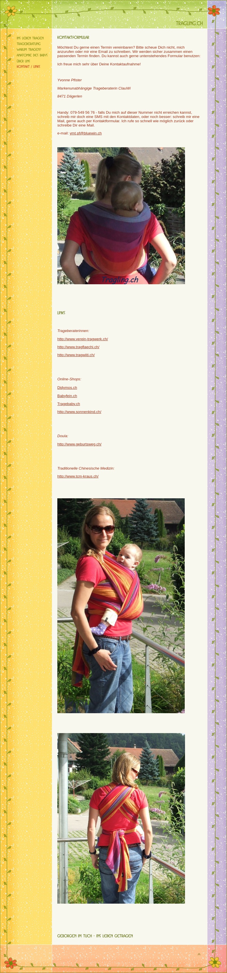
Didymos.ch (67, 387)
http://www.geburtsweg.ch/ (79, 444)
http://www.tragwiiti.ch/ (76, 355)
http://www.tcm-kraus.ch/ (77, 476)
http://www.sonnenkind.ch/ (79, 412)
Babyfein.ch (67, 396)
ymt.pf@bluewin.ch (86, 133)
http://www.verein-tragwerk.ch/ (82, 339)
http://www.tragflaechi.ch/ (78, 347)
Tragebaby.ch (68, 404)
